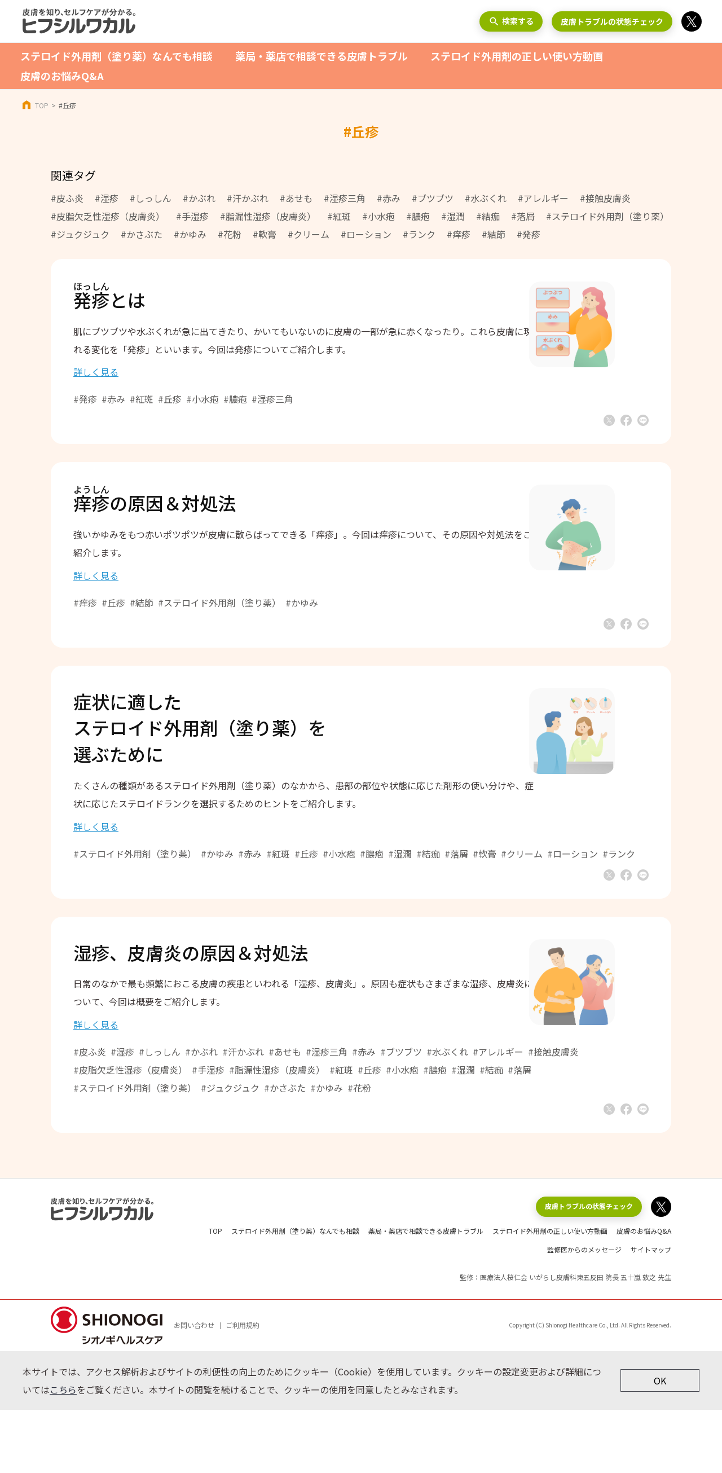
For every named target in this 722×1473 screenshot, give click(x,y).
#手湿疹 (192, 216)
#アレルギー (543, 198)
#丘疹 (203, 410)
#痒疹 (458, 234)
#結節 (493, 234)
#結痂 (488, 216)
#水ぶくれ (486, 198)
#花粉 (229, 234)
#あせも (296, 198)
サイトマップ (651, 1312)
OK (660, 1443)
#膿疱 (418, 216)
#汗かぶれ (247, 198)
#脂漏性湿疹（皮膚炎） (268, 216)
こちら (63, 1452)
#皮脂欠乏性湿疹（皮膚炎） (108, 216)
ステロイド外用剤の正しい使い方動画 (516, 56)
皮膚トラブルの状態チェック (612, 21)
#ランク (419, 234)
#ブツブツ (433, 198)
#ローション (366, 234)
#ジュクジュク (80, 234)
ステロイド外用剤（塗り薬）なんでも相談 (116, 56)
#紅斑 (339, 216)
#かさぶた (141, 234)
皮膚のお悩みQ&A (62, 75)
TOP (42, 105)
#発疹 (528, 234)
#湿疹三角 (345, 198)
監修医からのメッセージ (584, 1312)
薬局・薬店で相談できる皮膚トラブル (321, 56)
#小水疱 (378, 216)
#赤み (388, 198)
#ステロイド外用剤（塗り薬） (607, 216)
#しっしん (150, 198)
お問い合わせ (194, 1388)
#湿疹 (106, 198)
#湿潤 (453, 216)
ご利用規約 (242, 1388)
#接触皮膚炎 (605, 198)
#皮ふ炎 (67, 198)
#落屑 (523, 216)
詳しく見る (129, 383)
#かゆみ (190, 234)
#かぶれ (199, 198)
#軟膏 (264, 234)
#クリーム (308, 234)
